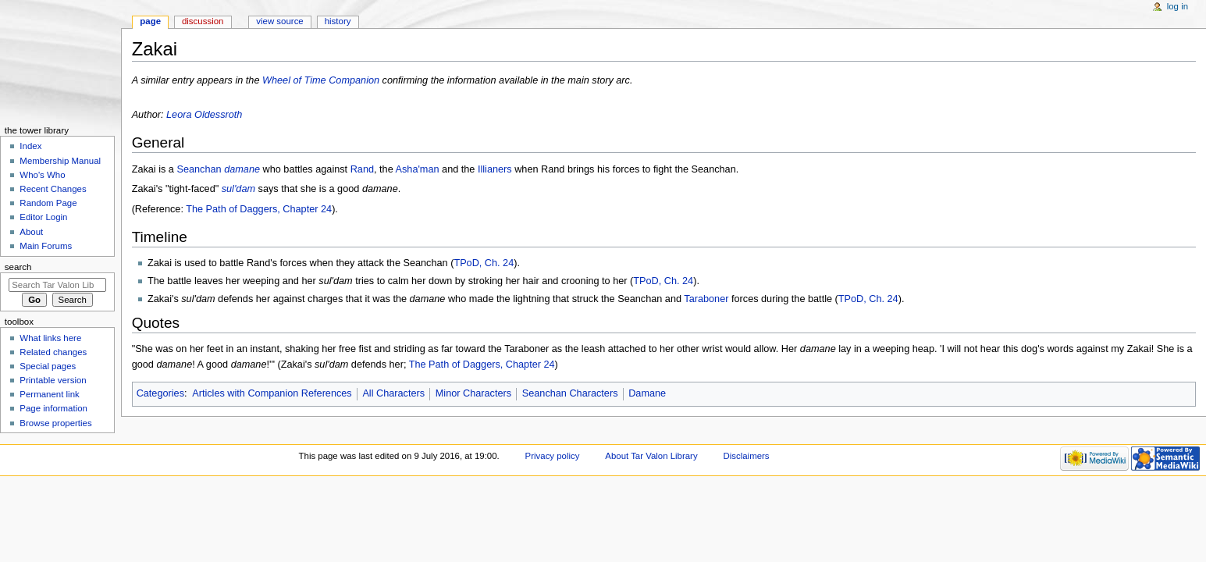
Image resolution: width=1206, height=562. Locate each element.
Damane (647, 393)
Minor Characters (473, 393)
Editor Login (43, 217)
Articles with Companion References (272, 393)
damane (242, 169)
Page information (53, 408)
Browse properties (55, 423)
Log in (1177, 6)
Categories (160, 393)
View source (279, 21)
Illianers (495, 169)
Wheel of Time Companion (320, 80)
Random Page (48, 203)
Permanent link (49, 394)
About (31, 232)
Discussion (202, 21)
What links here (50, 338)
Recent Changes (53, 189)
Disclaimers (747, 456)
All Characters (393, 393)
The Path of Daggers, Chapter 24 (259, 209)
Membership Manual (60, 160)
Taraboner (706, 298)
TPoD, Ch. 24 (484, 263)
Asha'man (417, 169)
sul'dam (238, 188)
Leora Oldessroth (204, 114)
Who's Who (42, 175)
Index (30, 146)
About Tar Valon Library (651, 456)
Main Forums (46, 246)
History (338, 21)
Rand (362, 169)
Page (150, 21)
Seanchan (198, 169)
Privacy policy (552, 456)
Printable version (53, 380)
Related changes (53, 352)
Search (18, 267)
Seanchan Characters (570, 393)
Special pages (48, 366)
